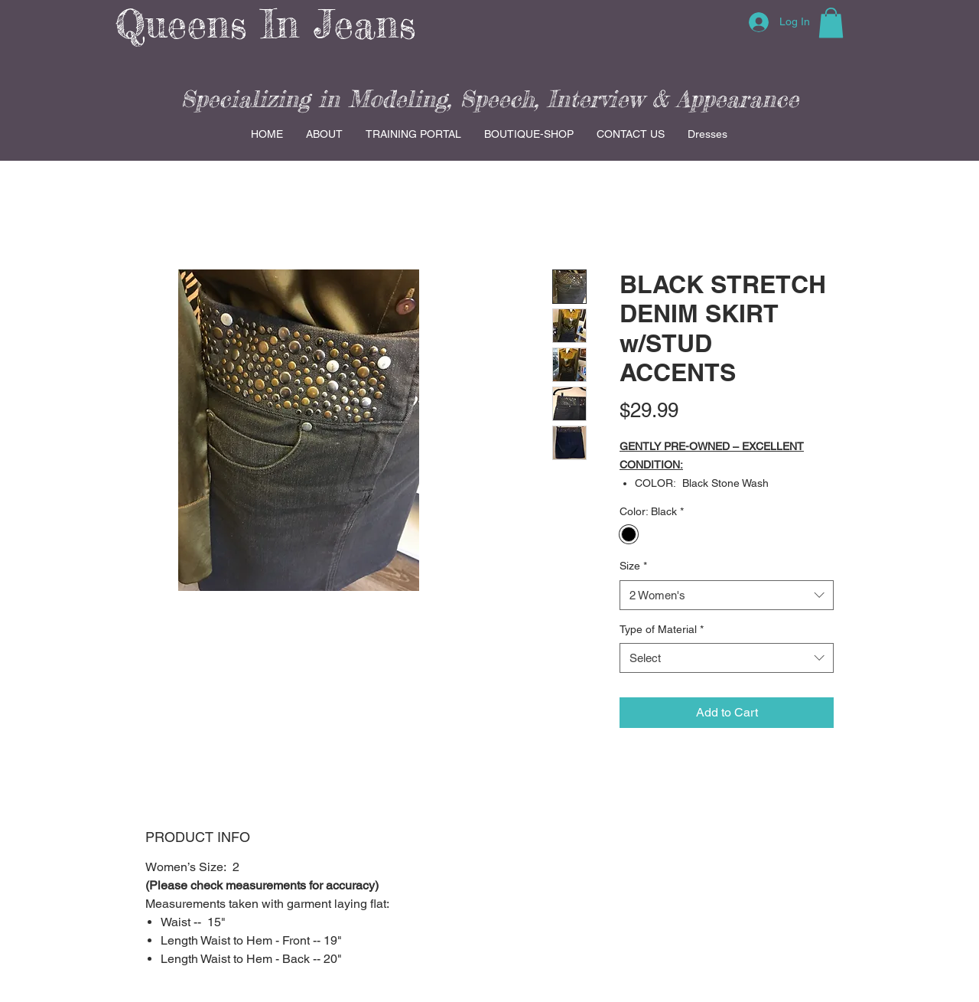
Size (633, 566)
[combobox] (727, 595)
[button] (831, 23)
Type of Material (662, 629)
